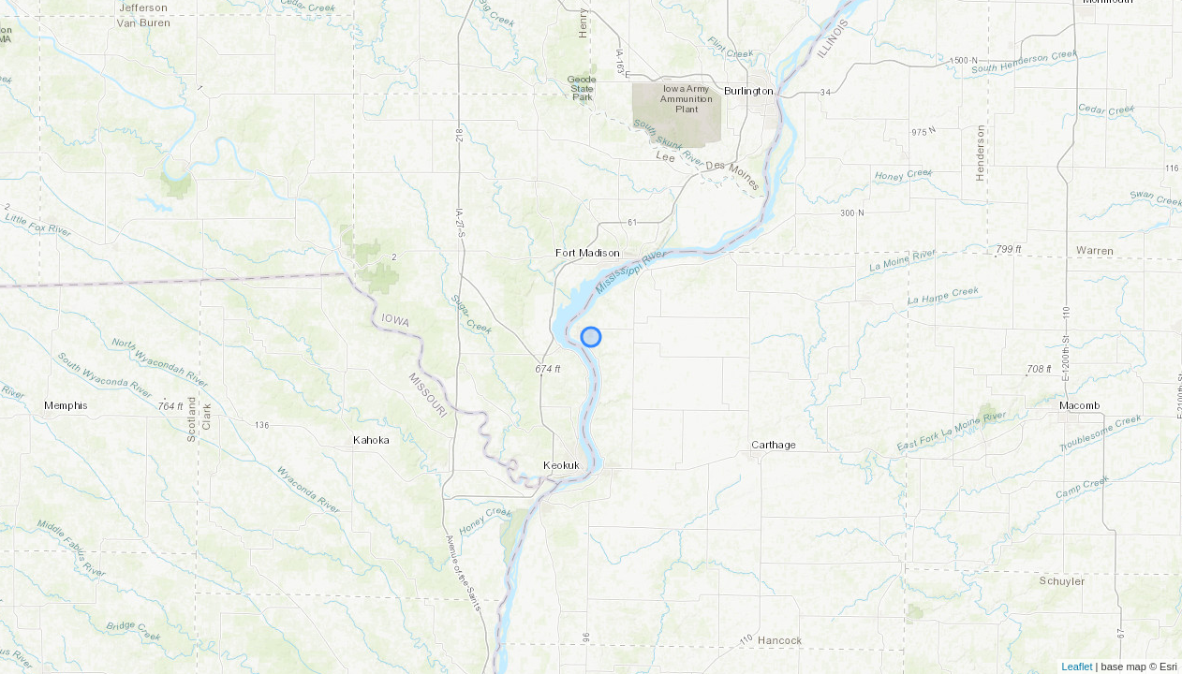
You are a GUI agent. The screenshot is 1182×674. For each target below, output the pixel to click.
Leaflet (1077, 666)
